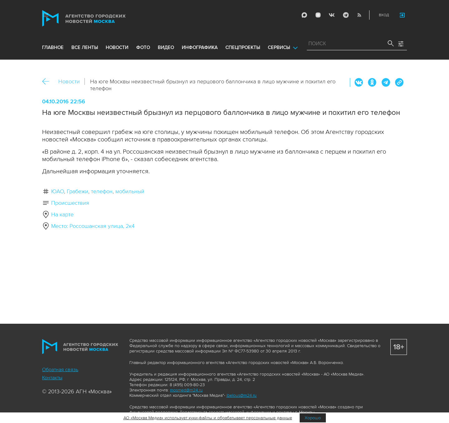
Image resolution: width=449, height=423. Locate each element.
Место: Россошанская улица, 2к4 (93, 226)
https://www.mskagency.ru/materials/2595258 (399, 82)
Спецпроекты (242, 47)
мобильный (129, 191)
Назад (48, 81)
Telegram (345, 15)
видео (166, 47)
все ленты (84, 47)
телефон (102, 191)
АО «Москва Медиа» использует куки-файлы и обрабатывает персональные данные (207, 418)
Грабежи (77, 191)
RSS (359, 15)
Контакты (52, 378)
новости (117, 47)
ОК (372, 82)
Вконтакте (359, 82)
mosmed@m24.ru (186, 390)
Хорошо (313, 418)
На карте (62, 214)
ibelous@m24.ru (241, 395)
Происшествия (70, 202)
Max (304, 15)
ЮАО (57, 191)
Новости (69, 81)
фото (143, 47)
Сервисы (279, 47)
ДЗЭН (318, 15)
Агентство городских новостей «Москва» (95, 18)
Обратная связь (60, 369)
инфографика (200, 47)
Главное (53, 47)
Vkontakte (331, 15)
